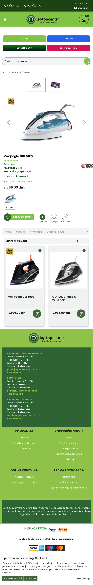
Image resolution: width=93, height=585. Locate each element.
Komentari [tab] (36, 231)
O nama (24, 437)
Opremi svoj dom (69, 47)
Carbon (69, 38)
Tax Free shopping (68, 443)
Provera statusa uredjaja (69, 453)
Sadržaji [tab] (20, 231)
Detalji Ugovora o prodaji (24, 482)
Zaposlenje (24, 448)
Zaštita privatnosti (68, 448)
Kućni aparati (14, 72)
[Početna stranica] (3, 72)
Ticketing (69, 459)
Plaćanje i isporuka (24, 476)
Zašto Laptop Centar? (24, 443)
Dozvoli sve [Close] (30, 578)
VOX (20, 168)
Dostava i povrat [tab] (56, 231)
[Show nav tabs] (87, 231)
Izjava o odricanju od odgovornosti (69, 487)
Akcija (24, 38)
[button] (8, 122)
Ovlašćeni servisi (69, 482)
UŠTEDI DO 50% (24, 47)
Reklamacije (69, 476)
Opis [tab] (8, 231)
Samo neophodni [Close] (13, 578)
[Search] (87, 61)
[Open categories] (5, 19)
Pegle (26, 72)
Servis (69, 437)
